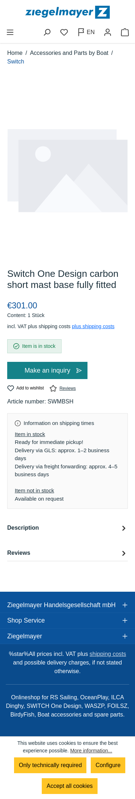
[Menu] (10, 32)
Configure (107, 765)
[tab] (67, 533)
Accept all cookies (69, 786)
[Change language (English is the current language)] (86, 32)
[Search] (46, 32)
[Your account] (107, 32)
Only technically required (50, 765)
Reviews (63, 388)
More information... (91, 750)
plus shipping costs (93, 326)
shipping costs (108, 654)
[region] (67, 171)
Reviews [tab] (67, 553)
